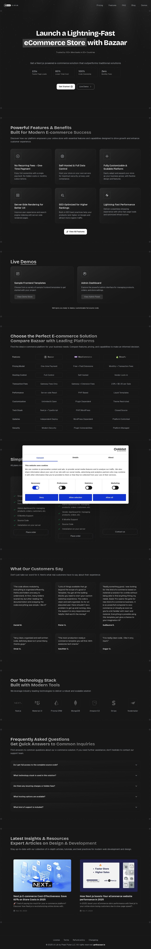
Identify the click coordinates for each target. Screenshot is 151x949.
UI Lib (16, 5)
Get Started (66, 86)
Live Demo (85, 86)
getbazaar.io (99, 944)
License (56, 940)
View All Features (75, 231)
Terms (66, 940)
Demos (144, 5)
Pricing (100, 5)
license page (119, 465)
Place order (31, 532)
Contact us (120, 532)
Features (112, 5)
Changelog (93, 940)
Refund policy (79, 940)
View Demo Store (24, 297)
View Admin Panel (92, 297)
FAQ (124, 5)
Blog (133, 5)
